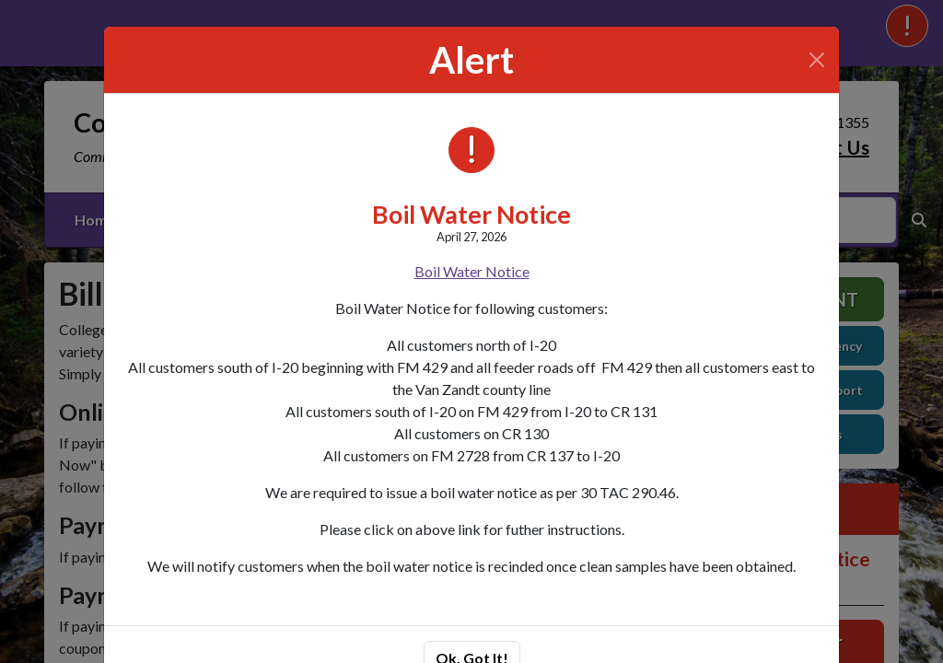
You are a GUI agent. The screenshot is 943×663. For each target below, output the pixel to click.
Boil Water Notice (471, 214)
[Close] (817, 60)
